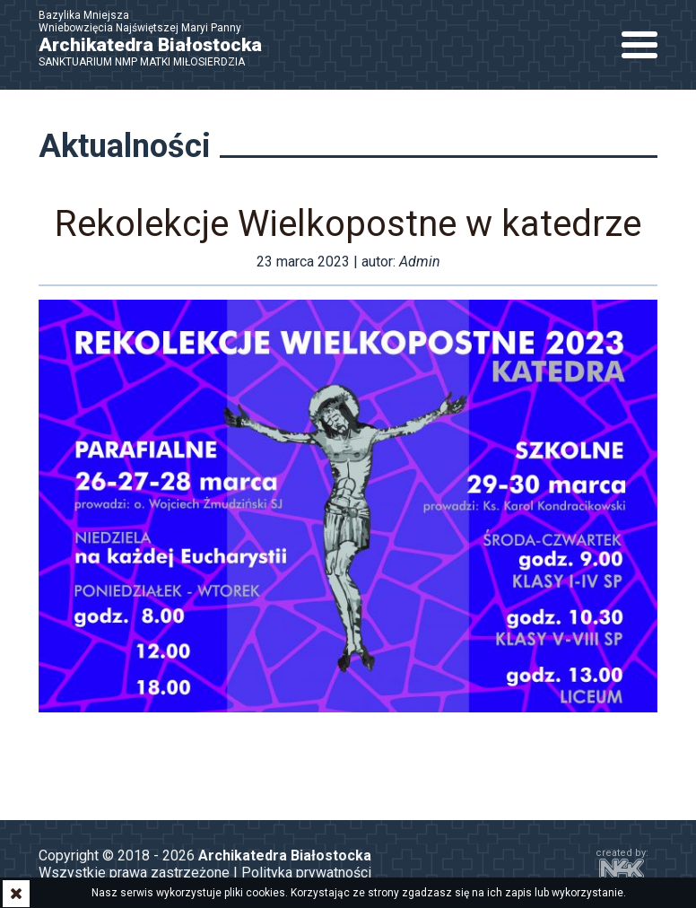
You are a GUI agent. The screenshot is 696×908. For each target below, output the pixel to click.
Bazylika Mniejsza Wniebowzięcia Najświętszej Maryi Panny (160, 38)
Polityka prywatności (306, 872)
